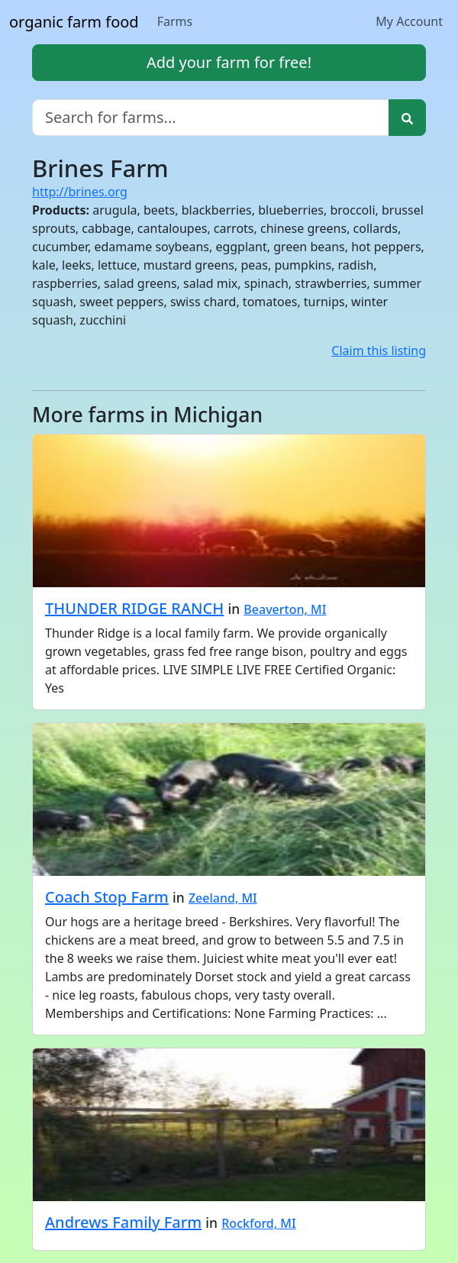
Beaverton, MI (285, 609)
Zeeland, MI (223, 898)
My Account (409, 21)
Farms (175, 21)
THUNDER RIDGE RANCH (134, 608)
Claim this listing (378, 350)
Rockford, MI (258, 1223)
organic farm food (74, 21)
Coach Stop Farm (107, 897)
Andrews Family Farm (123, 1222)
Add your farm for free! (229, 62)
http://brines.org (79, 191)
